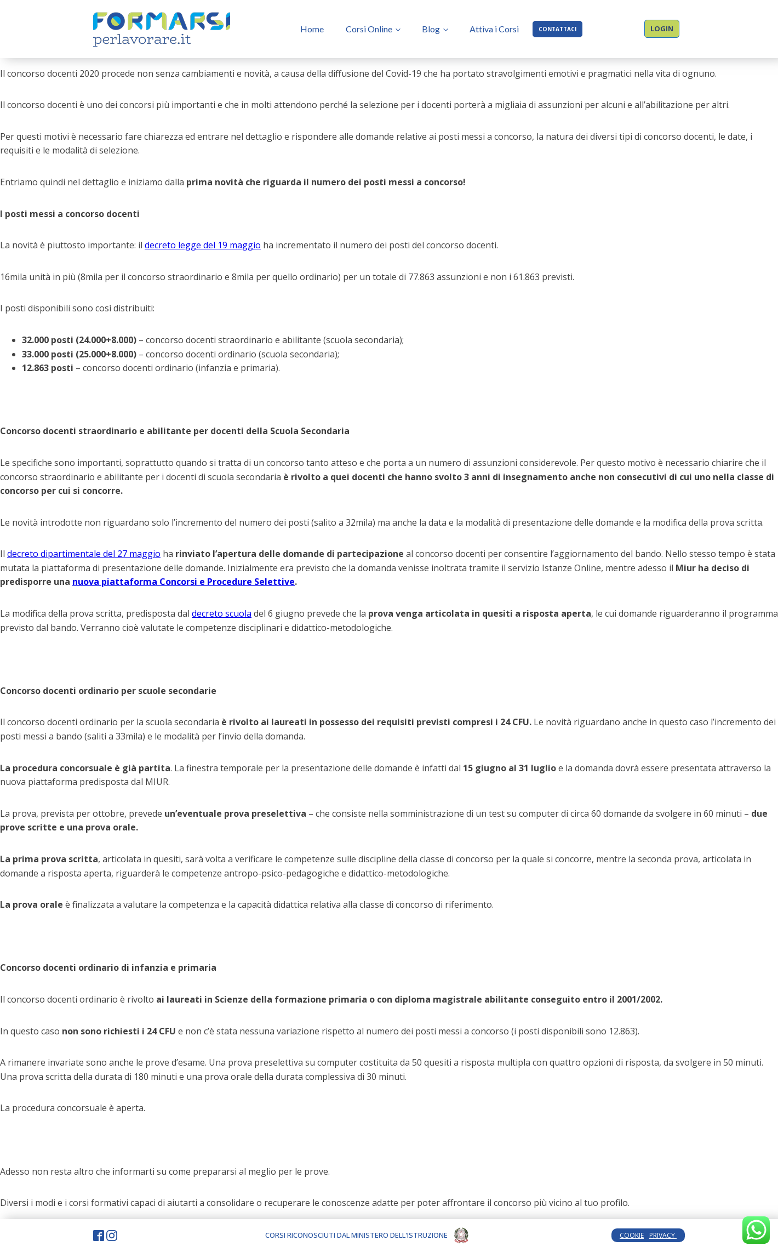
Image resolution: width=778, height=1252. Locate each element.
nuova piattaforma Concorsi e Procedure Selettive (183, 582)
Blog (431, 29)
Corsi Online (369, 29)
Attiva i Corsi (494, 29)
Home (312, 29)
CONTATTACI (557, 29)
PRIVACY (663, 1235)
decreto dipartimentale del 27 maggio (84, 554)
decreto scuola (221, 613)
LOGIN (661, 28)
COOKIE (632, 1235)
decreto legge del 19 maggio (203, 245)
